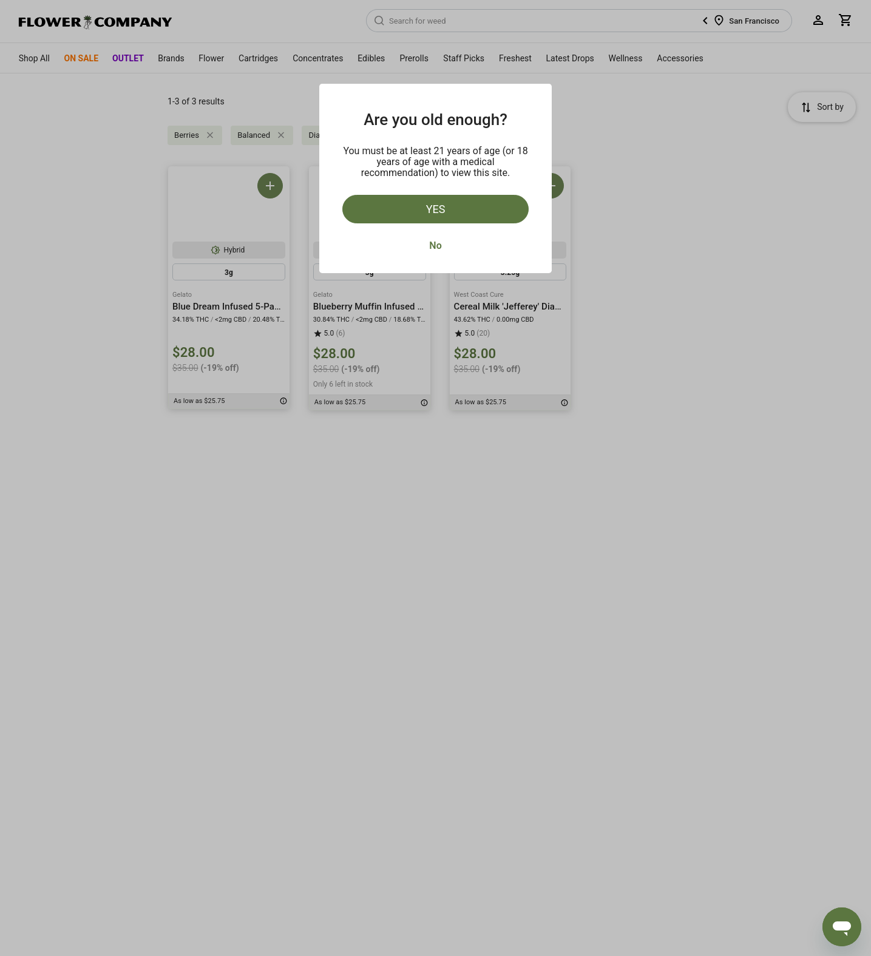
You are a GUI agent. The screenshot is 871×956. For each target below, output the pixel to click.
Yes (436, 209)
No (435, 245)
